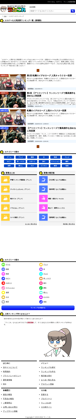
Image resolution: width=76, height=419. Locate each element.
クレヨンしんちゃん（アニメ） (20, 189)
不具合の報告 (8, 399)
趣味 (66, 161)
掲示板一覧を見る (69, 224)
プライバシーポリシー (12, 376)
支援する (44, 394)
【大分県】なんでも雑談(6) (57, 180)
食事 (9, 166)
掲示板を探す (46, 376)
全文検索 (32, 7)
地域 (66, 166)
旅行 (43, 161)
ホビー (9, 161)
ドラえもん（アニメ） (17, 208)
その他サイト (46, 407)
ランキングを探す (48, 367)
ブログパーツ (46, 399)
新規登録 (30, 322)
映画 (55, 157)
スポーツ (32, 161)
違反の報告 (7, 394)
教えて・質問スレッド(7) (56, 208)
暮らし (20, 166)
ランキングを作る (48, 372)
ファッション (55, 161)
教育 (55, 166)
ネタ (32, 166)
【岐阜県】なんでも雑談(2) (57, 189)
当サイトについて (10, 367)
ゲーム (9, 157)
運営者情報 (7, 380)
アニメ (20, 157)
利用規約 (6, 372)
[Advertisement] (38, 41)
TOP (5, 16)
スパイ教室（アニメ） (17, 217)
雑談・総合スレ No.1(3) (56, 198)
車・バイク (20, 161)
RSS (4, 384)
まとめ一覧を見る (31, 224)
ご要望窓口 (7, 403)
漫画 (32, 157)
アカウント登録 (47, 384)
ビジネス (44, 166)
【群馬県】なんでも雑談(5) (57, 217)
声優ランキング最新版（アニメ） (21, 180)
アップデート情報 (10, 411)
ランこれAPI (46, 403)
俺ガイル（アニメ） (16, 198)
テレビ (67, 157)
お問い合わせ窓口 (10, 407)
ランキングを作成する (38, 308)
